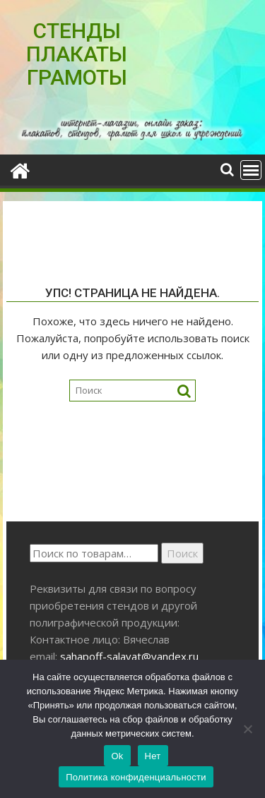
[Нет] (247, 729)
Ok (117, 756)
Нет (153, 756)
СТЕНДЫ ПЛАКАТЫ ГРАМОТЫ (76, 54)
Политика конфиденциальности (136, 777)
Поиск (182, 553)
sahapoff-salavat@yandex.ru (129, 656)
